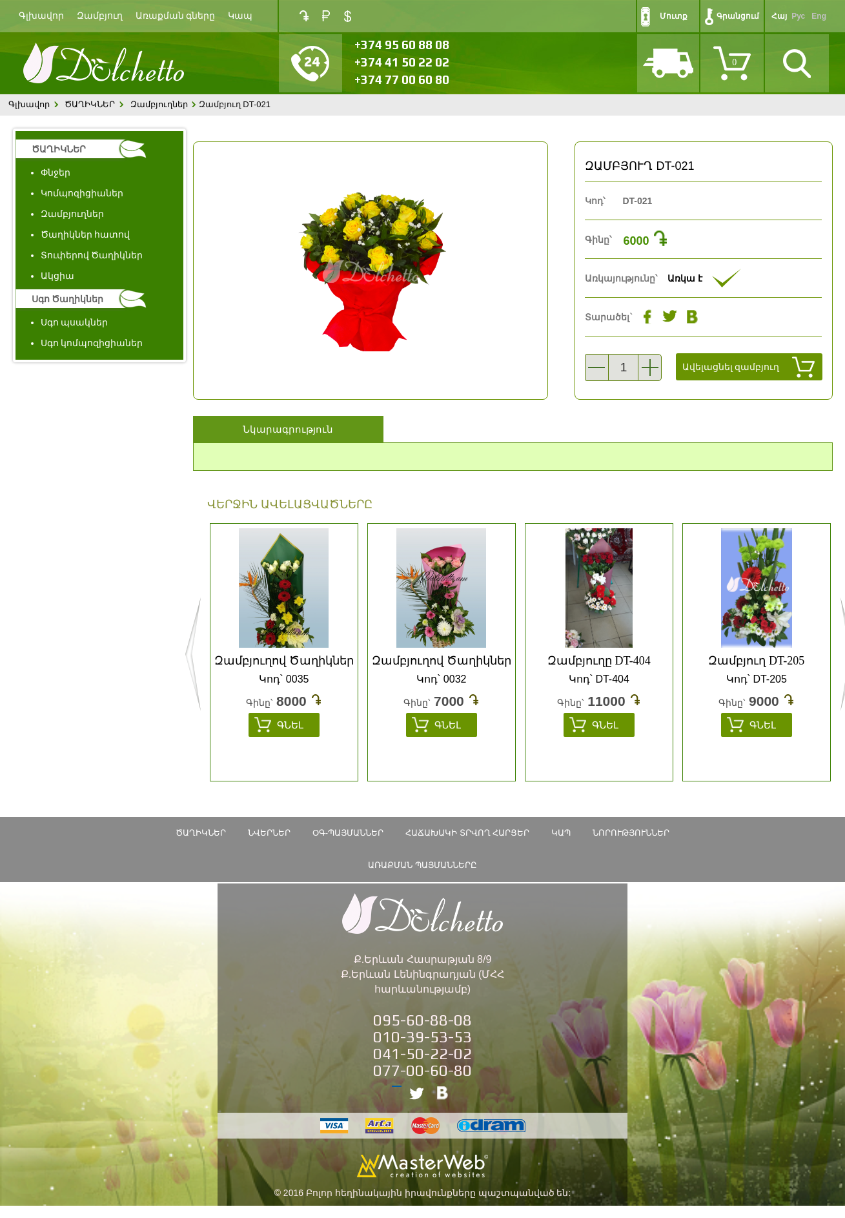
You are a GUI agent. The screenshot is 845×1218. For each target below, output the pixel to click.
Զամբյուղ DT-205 (756, 660)
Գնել (290, 724)
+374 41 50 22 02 (401, 62)
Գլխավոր (41, 16)
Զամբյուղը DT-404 (599, 660)
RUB (326, 15)
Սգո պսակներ (74, 322)
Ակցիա (57, 276)
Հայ (779, 16)
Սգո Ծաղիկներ (68, 299)
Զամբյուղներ (159, 104)
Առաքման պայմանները (422, 865)
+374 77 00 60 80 (401, 79)
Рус (798, 16)
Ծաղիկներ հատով (85, 234)
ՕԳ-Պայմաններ (347, 833)
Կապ (240, 16)
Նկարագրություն (288, 429)
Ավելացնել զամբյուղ (731, 367)
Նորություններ (631, 833)
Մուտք (673, 16)
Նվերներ (269, 833)
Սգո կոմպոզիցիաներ (92, 343)
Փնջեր (55, 172)
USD (347, 16)
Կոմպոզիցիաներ (82, 193)
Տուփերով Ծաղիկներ (92, 255)
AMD (304, 15)
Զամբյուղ (100, 16)
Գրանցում (738, 16)
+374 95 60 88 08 (401, 44)
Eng (818, 16)
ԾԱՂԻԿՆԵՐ (90, 104)
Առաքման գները (176, 16)
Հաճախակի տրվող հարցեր (467, 833)
